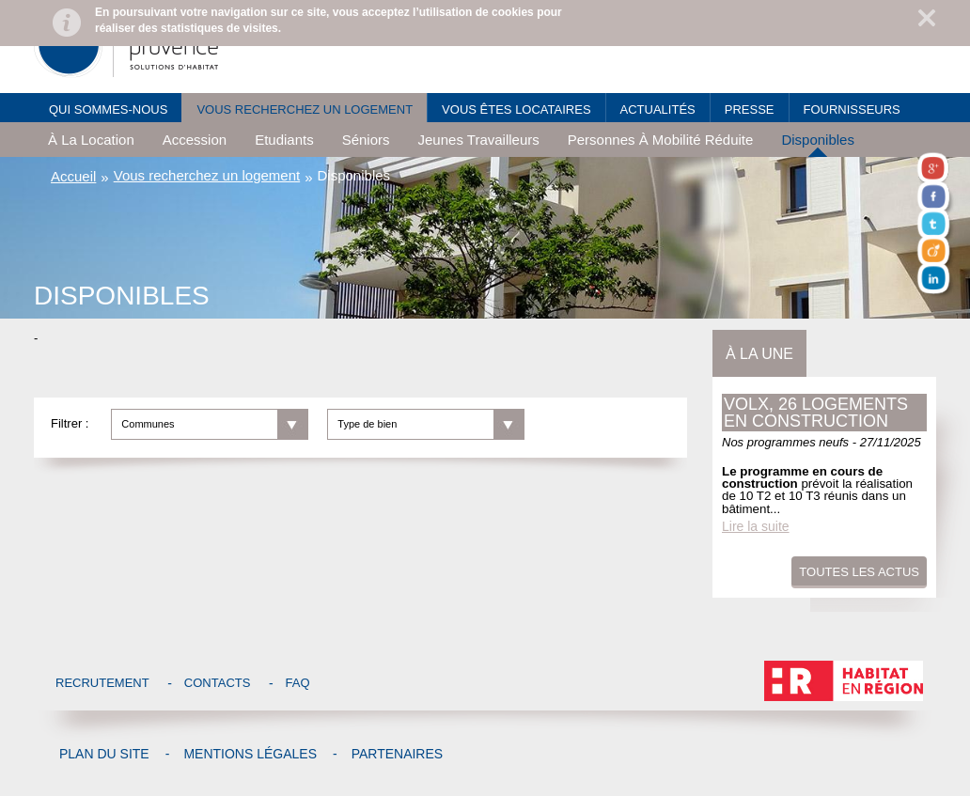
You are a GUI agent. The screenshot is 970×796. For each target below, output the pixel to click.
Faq (298, 683)
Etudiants (284, 140)
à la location (91, 140)
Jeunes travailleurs (479, 140)
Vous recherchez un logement (304, 109)
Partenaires (398, 753)
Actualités (658, 109)
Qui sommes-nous (108, 109)
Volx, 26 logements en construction (816, 412)
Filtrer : (69, 423)
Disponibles (817, 140)
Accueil (73, 176)
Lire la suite (756, 526)
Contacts (217, 683)
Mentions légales (250, 753)
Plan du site (104, 753)
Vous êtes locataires (516, 109)
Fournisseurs (852, 109)
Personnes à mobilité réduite (661, 140)
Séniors (366, 140)
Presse (749, 109)
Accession (195, 140)
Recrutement (102, 683)
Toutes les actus (859, 572)
